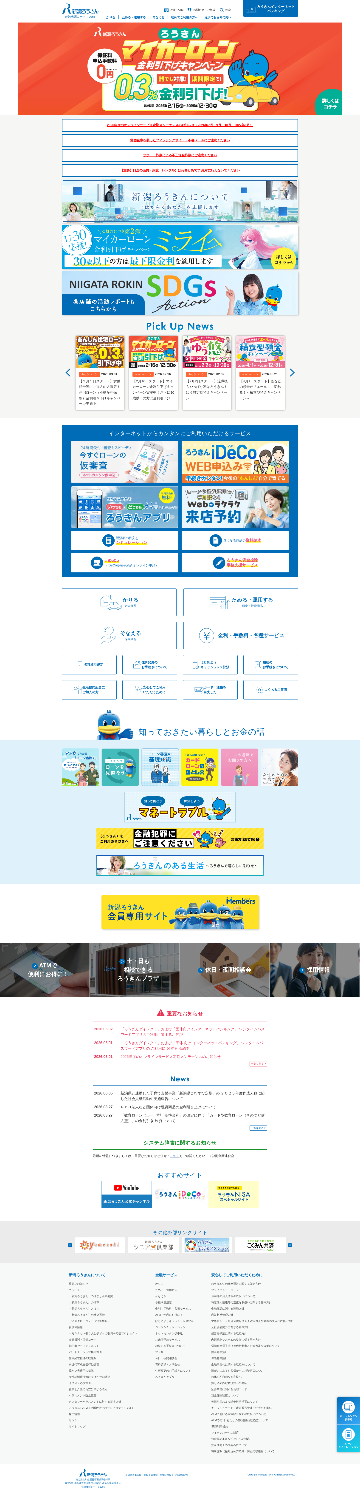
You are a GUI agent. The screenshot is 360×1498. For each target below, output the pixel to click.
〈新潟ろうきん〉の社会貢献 (87, 1314)
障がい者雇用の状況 (81, 1370)
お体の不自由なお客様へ (226, 1377)
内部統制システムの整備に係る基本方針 (236, 1339)
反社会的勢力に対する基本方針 (230, 1327)
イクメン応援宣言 (80, 1383)
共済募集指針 (219, 1352)
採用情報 (74, 1414)
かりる (159, 1283)
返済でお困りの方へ (218, 17)
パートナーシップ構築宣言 (85, 1352)
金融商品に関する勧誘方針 (227, 1308)
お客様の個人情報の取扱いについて (233, 1296)
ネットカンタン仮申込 (169, 1333)
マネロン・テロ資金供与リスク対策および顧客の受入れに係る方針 (252, 1321)
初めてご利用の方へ (184, 17)
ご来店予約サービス (167, 1339)
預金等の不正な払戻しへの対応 (230, 1439)
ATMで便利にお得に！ (169, 1314)
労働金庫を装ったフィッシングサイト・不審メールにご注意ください (180, 140)
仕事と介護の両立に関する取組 (88, 1389)
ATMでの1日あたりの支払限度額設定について (239, 1420)
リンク (73, 1420)
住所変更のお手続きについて (173, 1370)
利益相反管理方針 (222, 1314)
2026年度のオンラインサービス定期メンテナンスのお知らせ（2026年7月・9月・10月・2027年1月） (180, 125)
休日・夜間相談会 (166, 1358)
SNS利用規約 (219, 1426)
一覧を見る (257, 1063)
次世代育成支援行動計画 (84, 1364)
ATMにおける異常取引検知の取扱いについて (238, 1414)
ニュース (74, 1290)
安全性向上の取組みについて (229, 1445)
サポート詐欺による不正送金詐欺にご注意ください (180, 155)
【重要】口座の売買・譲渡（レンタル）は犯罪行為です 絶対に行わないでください (180, 170)
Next (292, 373)
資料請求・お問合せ (167, 1364)
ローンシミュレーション (170, 1327)
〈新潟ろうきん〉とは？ (84, 1308)
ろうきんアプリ (164, 1377)
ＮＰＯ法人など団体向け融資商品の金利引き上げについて (168, 1107)
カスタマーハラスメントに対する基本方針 (95, 1401)
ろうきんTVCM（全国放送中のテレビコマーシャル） (102, 1408)
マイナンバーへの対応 (225, 1432)
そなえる (160, 1296)
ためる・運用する (166, 1290)
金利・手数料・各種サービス (173, 1308)
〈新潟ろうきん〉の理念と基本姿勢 (91, 1296)
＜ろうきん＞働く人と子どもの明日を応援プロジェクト (103, 1333)
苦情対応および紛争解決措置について (234, 1401)
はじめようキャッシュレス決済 (174, 1321)
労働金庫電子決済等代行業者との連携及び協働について (245, 1345)
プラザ (159, 1352)
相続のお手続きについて (170, 1345)
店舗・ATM (173, 9)
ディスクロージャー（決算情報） (89, 1321)
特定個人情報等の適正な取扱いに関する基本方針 (241, 1302)
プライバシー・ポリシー (226, 1290)
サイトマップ (77, 1426)
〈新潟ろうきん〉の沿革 (84, 1302)
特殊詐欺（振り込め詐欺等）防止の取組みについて (243, 1451)
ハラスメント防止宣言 (82, 1395)
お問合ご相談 (201, 9)
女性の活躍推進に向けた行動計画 (89, 1377)
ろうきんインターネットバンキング (276, 9)
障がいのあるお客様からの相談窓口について (238, 1370)
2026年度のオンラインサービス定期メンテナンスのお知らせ (171, 1057)
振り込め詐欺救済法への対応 (229, 1383)
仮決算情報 (76, 1327)
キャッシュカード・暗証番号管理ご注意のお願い (241, 1408)
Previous (67, 373)
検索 (225, 9)
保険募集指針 (219, 1358)
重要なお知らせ (78, 1283)
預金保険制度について (225, 1395)
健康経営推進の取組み (82, 1358)
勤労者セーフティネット (84, 1345)
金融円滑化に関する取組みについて (233, 1364)
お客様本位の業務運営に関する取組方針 (236, 1283)
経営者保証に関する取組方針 (229, 1333)
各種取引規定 (163, 1302)
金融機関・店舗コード (82, 1339)
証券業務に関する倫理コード (229, 1389)
